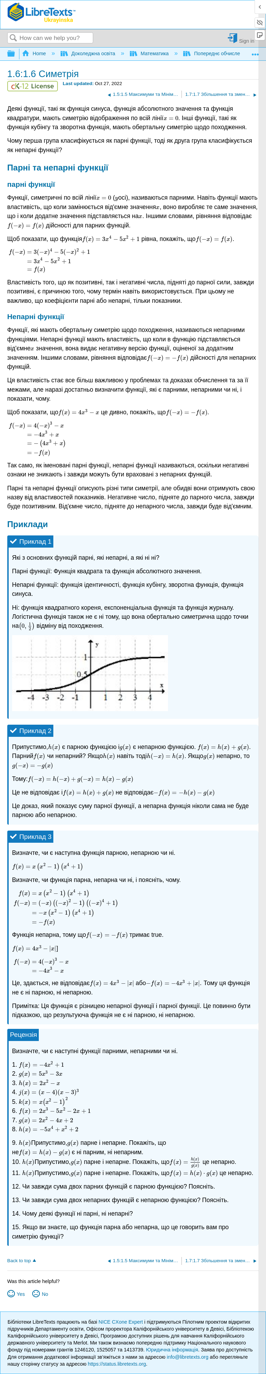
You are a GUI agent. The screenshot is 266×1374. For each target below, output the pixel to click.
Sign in (246, 40)
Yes (21, 1294)
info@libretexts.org (187, 1357)
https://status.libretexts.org (117, 1364)
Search (13, 38)
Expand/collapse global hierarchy (15, 54)
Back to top (19, 1260)
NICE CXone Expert (121, 1322)
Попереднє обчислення (216, 53)
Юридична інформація (172, 1349)
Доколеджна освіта (89, 53)
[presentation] (170, 118)
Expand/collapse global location (255, 52)
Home (34, 53)
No (45, 1294)
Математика (150, 53)
